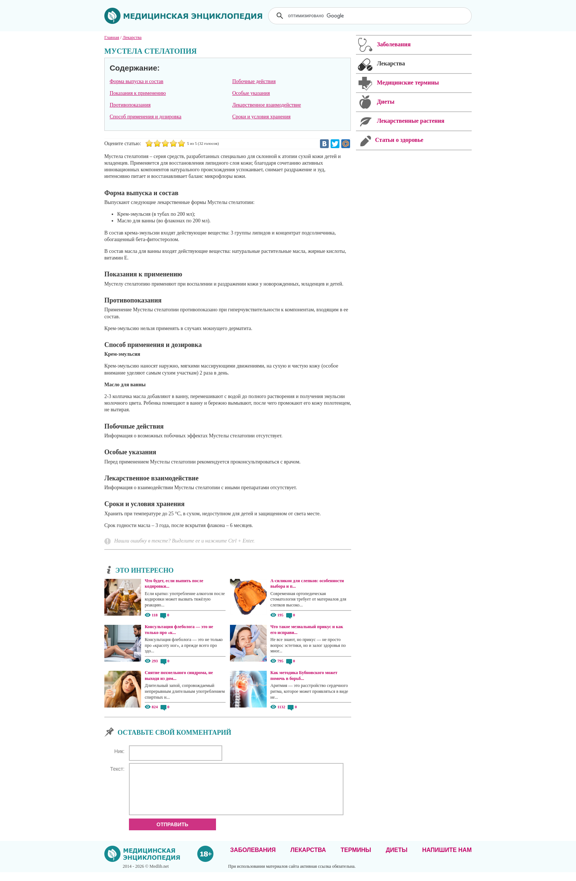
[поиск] (370, 16)
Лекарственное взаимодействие (266, 105)
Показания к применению (137, 93)
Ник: (119, 751)
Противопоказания (130, 105)
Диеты (396, 859)
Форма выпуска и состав (136, 81)
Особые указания (251, 93)
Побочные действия (254, 81)
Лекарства (308, 859)
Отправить (172, 833)
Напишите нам (447, 859)
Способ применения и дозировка (145, 116)
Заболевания (253, 859)
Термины (356, 859)
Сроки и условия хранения (261, 116)
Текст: (117, 769)
